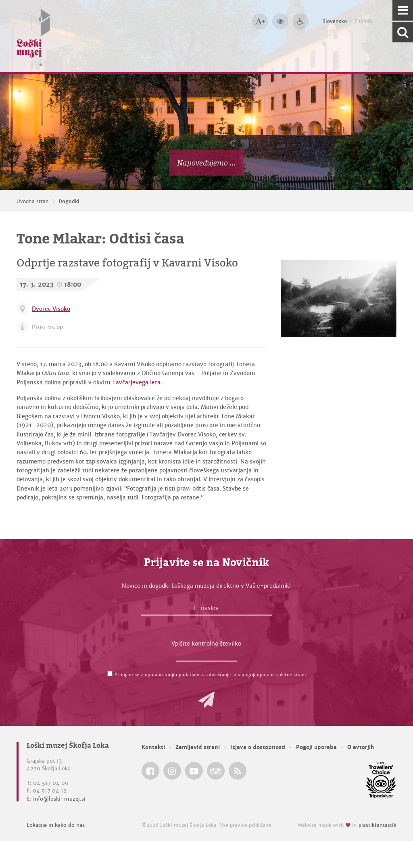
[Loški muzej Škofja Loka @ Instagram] (172, 771)
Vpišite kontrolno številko (206, 643)
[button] (206, 700)
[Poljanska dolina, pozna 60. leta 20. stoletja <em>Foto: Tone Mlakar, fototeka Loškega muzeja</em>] (338, 298)
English (363, 21)
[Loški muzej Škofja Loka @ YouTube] (194, 771)
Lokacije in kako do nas (56, 825)
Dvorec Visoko (51, 308)
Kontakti (153, 747)
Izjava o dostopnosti (258, 747)
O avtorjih (360, 747)
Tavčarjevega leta (136, 382)
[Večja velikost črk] (260, 21)
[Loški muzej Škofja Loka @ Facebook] (150, 771)
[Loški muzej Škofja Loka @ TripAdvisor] (216, 771)
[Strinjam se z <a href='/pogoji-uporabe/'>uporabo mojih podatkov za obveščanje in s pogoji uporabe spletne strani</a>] (110, 673)
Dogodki (68, 201)
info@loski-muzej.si (59, 798)
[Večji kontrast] (280, 21)
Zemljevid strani (197, 747)
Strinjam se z (210, 674)
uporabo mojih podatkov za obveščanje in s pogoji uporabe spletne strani (225, 674)
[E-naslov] (206, 610)
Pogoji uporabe (316, 747)
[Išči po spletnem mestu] (402, 32)
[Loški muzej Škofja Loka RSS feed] (237, 771)
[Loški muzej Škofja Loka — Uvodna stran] (33, 36)
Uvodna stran (33, 201)
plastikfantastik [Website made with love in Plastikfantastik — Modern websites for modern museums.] (377, 825)
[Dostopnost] (300, 21)
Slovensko (335, 21)
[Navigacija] (402, 10)
